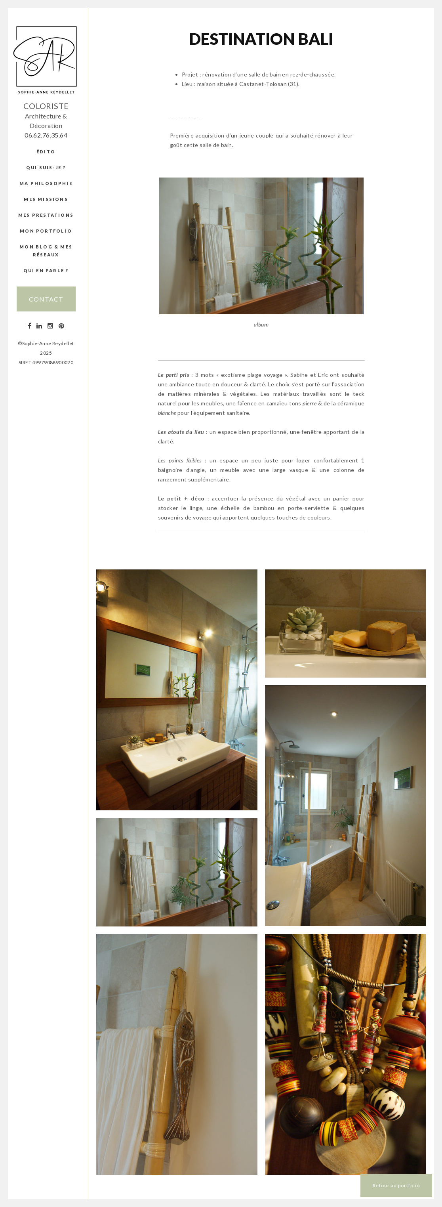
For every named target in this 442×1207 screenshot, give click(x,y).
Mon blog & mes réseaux (45, 250)
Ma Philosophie (45, 183)
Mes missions (46, 199)
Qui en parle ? (46, 270)
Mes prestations (46, 215)
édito (45, 151)
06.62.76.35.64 (46, 135)
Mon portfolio (46, 230)
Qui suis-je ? (46, 167)
